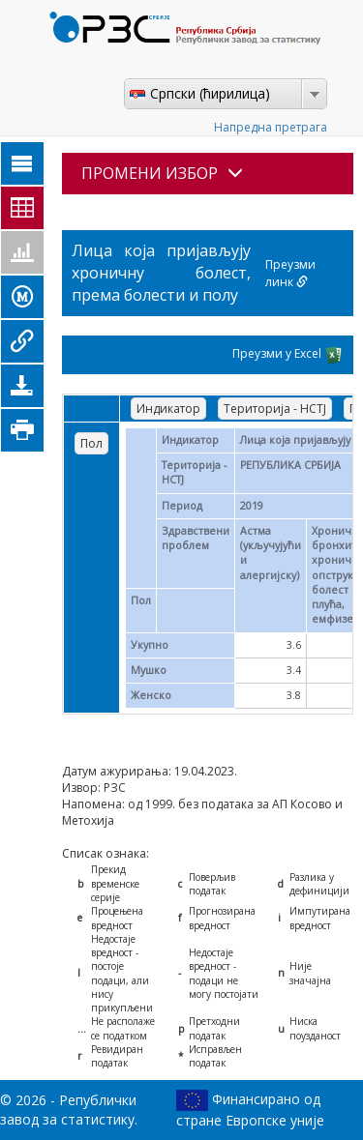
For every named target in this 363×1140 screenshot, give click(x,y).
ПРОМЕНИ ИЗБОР (162, 173)
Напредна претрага (270, 127)
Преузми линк (290, 272)
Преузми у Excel (288, 355)
